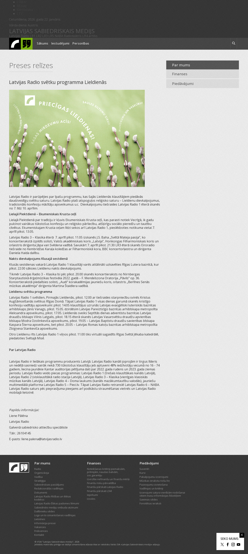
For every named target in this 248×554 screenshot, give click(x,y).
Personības (80, 43)
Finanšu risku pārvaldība (101, 483)
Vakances (40, 527)
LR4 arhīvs (89, 36)
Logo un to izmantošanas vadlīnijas (55, 515)
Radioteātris (73, 36)
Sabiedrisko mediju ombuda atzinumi (56, 507)
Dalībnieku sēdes (44, 511)
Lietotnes (39, 519)
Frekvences (41, 531)
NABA (59, 36)
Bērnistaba (25, 10)
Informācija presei (45, 523)
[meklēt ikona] (233, 44)
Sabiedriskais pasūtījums (49, 484)
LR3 (45, 36)
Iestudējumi (60, 43)
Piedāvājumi (183, 83)
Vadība (38, 477)
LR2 (38, 36)
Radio (37, 469)
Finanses (179, 73)
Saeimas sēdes (149, 499)
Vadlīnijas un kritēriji (151, 488)
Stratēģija (40, 480)
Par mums (181, 64)
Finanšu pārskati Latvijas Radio (105, 487)
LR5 (51, 36)
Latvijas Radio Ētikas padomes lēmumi (56, 503)
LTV (20, 13)
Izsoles (91, 498)
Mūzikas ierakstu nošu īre (155, 480)
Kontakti (39, 535)
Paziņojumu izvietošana (154, 484)
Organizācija (41, 472)
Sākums (42, 43)
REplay (22, 6)
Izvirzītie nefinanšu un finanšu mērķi (108, 479)
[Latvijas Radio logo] (21, 44)
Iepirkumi (92, 495)
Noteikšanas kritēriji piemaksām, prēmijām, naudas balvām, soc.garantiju (106, 472)
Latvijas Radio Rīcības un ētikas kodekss (52, 498)
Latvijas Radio (19, 36)
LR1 (32, 36)
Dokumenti (40, 492)
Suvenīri (144, 469)
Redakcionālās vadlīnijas (49, 488)
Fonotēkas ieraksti (150, 503)
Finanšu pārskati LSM (99, 491)
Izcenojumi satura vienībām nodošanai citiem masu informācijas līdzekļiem (162, 494)
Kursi (143, 472)
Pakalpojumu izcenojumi (154, 477)
